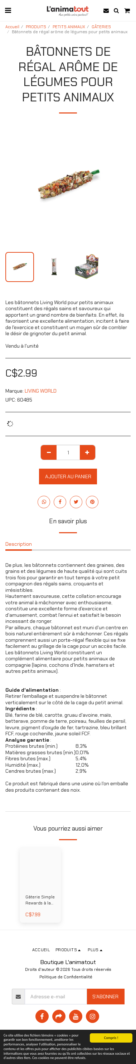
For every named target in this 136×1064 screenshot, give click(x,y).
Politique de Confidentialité (65, 976)
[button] (8, 10)
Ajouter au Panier (68, 476)
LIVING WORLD (41, 391)
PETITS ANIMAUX (69, 26)
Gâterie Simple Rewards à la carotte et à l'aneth (40, 900)
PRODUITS (36, 26)
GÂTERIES (101, 26)
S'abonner (105, 996)
